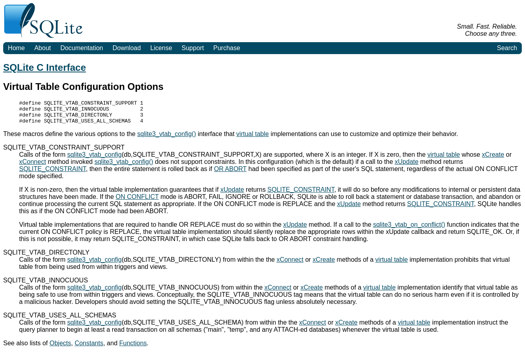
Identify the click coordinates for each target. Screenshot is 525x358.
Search (507, 48)
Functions (133, 347)
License (161, 48)
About (42, 48)
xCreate (493, 159)
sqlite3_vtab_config (94, 159)
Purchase (226, 48)
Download (127, 48)
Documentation (81, 48)
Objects (60, 347)
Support (193, 48)
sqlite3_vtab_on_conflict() (409, 229)
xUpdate (407, 166)
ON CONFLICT (137, 201)
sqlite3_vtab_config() (166, 138)
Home (16, 48)
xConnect (32, 166)
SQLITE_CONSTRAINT (52, 173)
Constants (89, 347)
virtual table (252, 138)
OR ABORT (230, 173)
